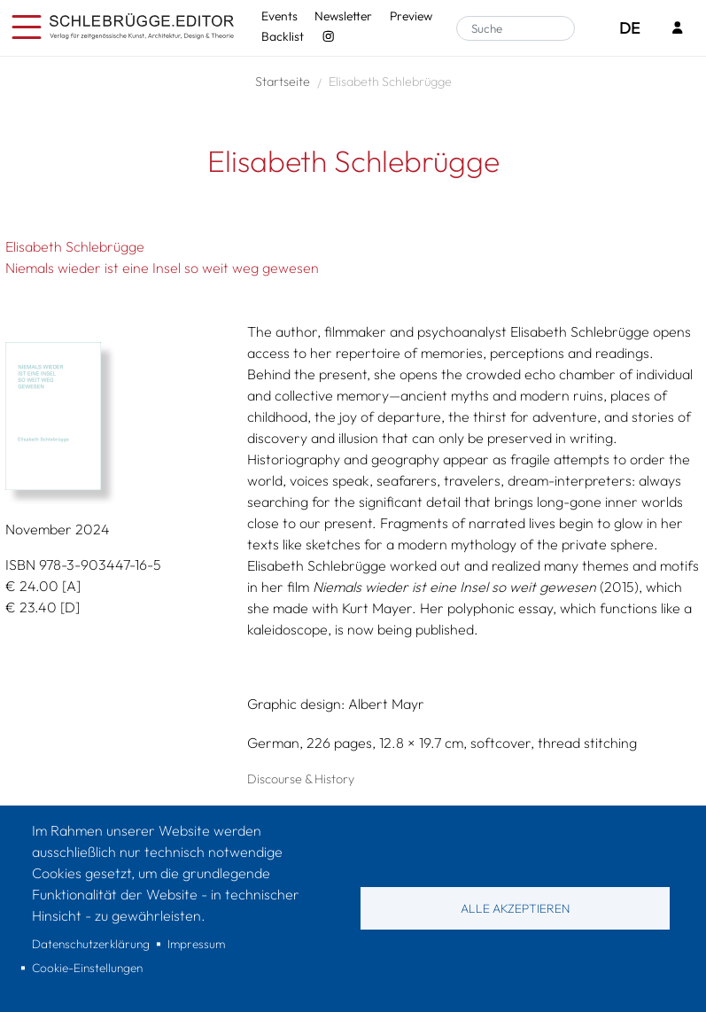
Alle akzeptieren (515, 908)
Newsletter (343, 16)
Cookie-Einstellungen (87, 968)
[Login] (678, 28)
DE (629, 28)
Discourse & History (300, 779)
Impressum (196, 944)
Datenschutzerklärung (91, 944)
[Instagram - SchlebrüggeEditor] (329, 36)
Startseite (282, 82)
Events (279, 16)
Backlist (282, 36)
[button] (120, 416)
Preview (411, 16)
